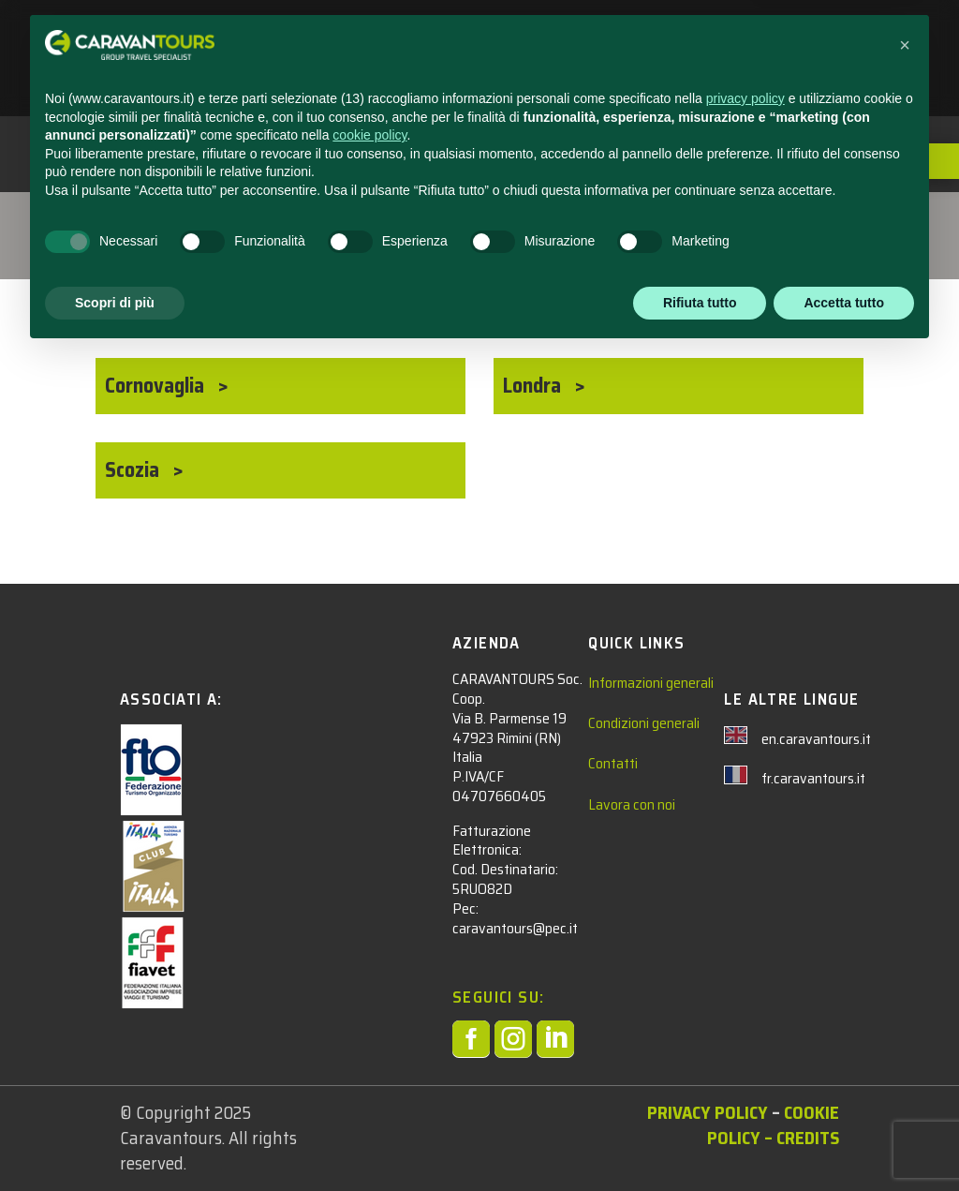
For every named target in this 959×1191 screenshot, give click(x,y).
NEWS (608, 38)
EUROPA (283, 219)
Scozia (134, 470)
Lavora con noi (631, 804)
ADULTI (522, 38)
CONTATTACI (691, 38)
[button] (905, 883)
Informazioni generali (651, 682)
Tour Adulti (151, 219)
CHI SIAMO (788, 38)
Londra (534, 385)
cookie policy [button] (369, 972)
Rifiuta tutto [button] (700, 1139)
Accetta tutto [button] (844, 1139)
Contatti (613, 763)
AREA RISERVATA (443, 81)
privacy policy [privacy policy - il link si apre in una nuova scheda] (745, 936)
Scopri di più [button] (115, 1139)
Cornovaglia (157, 385)
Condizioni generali (644, 723)
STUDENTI (422, 38)
